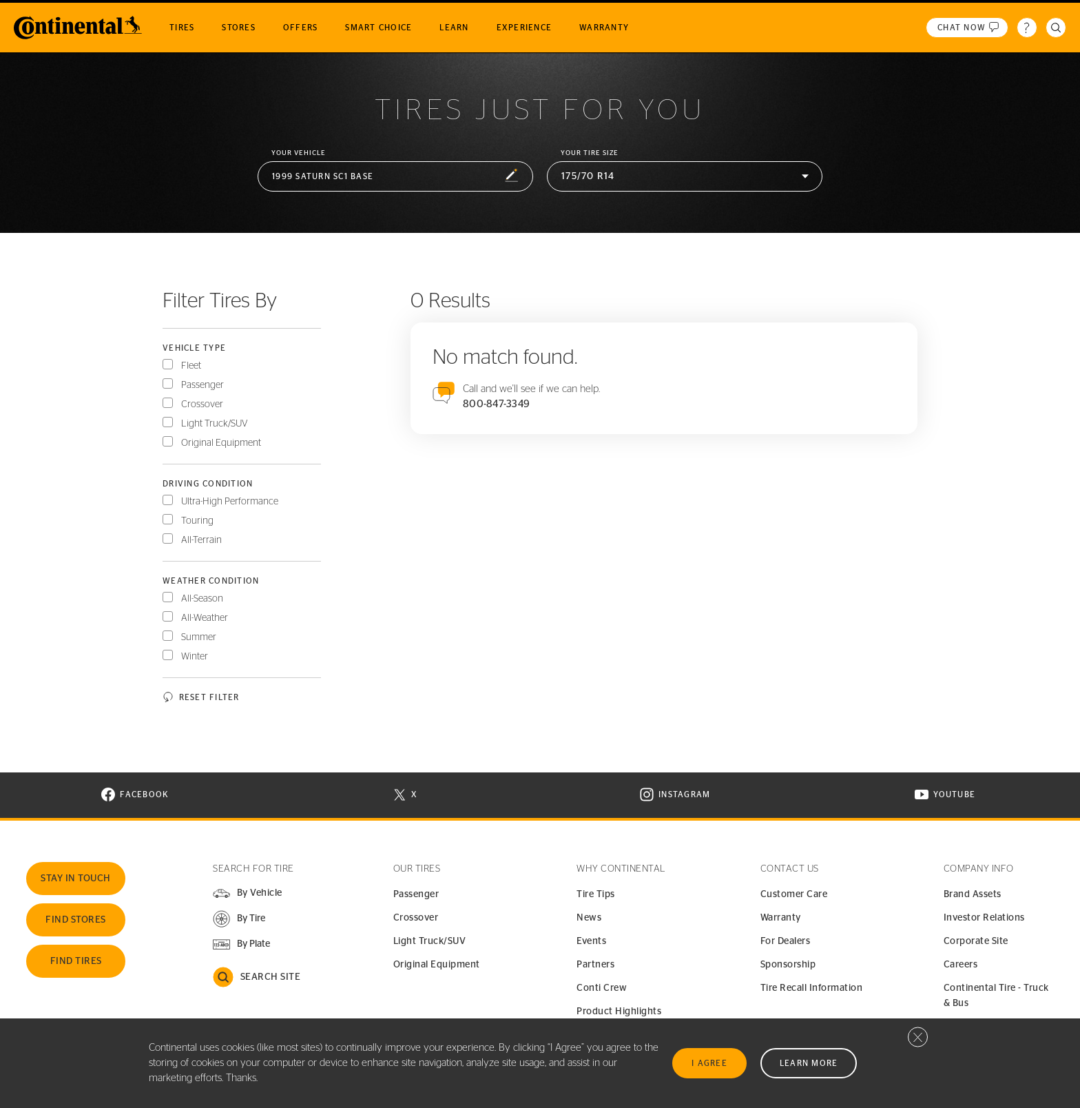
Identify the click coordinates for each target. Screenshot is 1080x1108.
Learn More (809, 1063)
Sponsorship (788, 965)
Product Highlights (619, 1011)
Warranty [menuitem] (604, 27)
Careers (961, 965)
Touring (197, 521)
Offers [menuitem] (300, 27)
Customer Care (794, 894)
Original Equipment (221, 443)
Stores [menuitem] (239, 27)
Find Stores (75, 920)
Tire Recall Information (811, 988)
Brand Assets (972, 894)
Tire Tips (596, 894)
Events (591, 941)
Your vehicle (298, 153)
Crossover (202, 404)
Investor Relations (984, 918)
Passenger (202, 385)
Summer (198, 637)
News (589, 918)
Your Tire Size (590, 153)
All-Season (202, 599)
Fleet (191, 366)
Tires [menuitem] (181, 27)
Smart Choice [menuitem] (378, 27)
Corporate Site (976, 941)
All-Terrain (201, 540)
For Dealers (785, 941)
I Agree (709, 1063)
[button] (395, 176)
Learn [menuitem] (453, 27)
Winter (194, 656)
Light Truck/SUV (214, 424)
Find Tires (76, 961)
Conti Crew (602, 988)
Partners (595, 965)
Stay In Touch (76, 878)
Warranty (780, 918)
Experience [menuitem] (524, 27)
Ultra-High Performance (229, 501)
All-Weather (204, 618)
